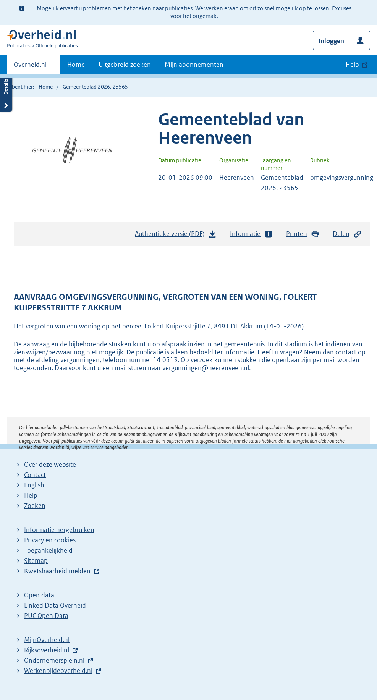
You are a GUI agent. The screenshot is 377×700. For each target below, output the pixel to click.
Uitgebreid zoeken (125, 64)
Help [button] (352, 64)
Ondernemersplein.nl (54, 660)
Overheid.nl (30, 67)
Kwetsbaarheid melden (57, 571)
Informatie (251, 234)
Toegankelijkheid (48, 550)
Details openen (6, 93)
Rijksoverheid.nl (46, 650)
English (34, 485)
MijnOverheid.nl (47, 639)
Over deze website (50, 464)
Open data (39, 595)
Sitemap (36, 560)
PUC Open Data (46, 615)
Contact (35, 474)
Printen (302, 234)
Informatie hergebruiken (59, 529)
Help (30, 495)
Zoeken (34, 505)
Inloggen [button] (331, 41)
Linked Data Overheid (55, 605)
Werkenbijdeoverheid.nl (58, 670)
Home (76, 64)
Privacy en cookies (50, 540)
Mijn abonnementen (194, 64)
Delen (347, 234)
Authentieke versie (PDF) (176, 235)
